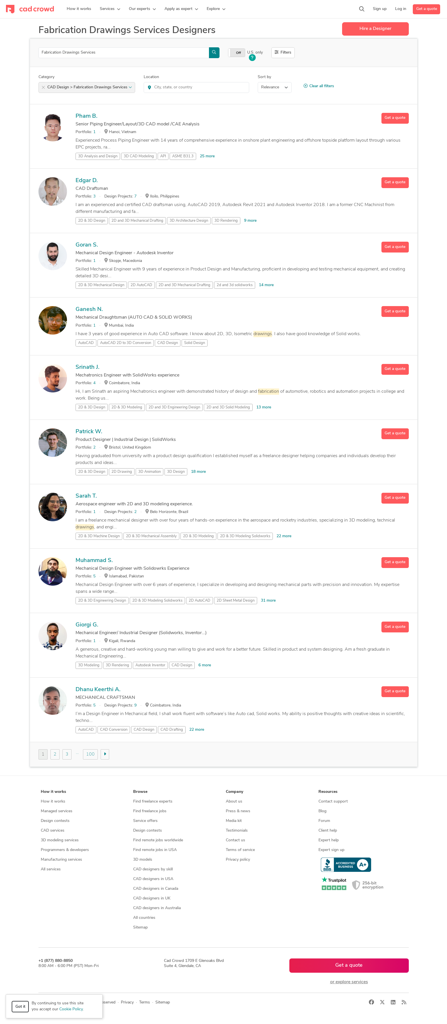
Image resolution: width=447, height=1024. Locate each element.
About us (234, 801)
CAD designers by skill (153, 869)
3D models (142, 860)
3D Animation (149, 472)
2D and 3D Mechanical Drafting (137, 221)
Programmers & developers (65, 850)
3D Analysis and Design (97, 156)
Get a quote (426, 9)
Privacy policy (238, 860)
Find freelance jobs (149, 811)
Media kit (234, 821)
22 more (284, 536)
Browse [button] (140, 792)
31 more (268, 600)
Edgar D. (87, 181)
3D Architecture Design (189, 221)
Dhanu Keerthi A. (98, 690)
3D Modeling (88, 665)
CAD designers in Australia (157, 908)
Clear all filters (319, 86)
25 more (207, 156)
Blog (322, 811)
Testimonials (237, 830)
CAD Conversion (113, 730)
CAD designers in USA (153, 879)
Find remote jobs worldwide (158, 840)
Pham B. (86, 116)
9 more (250, 221)
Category (46, 77)
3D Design (176, 472)
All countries (144, 918)
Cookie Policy (71, 1009)
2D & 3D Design (91, 221)
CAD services (52, 830)
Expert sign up (331, 850)
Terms (144, 1002)
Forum (324, 821)
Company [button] (234, 792)
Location (151, 77)
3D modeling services (60, 840)
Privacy (127, 1002)
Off (238, 53)
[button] (110, 9)
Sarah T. (86, 496)
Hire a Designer (375, 29)
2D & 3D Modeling (126, 407)
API (163, 156)
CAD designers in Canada (155, 889)
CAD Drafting (171, 730)
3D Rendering (226, 221)
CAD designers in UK (151, 898)
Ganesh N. (89, 309)
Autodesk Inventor (150, 665)
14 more (266, 285)
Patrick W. (89, 432)
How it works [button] (53, 792)
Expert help (328, 840)
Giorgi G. (87, 625)
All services (51, 869)
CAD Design (167, 343)
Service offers (145, 821)
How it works (53, 801)
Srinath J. (87, 367)
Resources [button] (328, 792)
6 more (204, 665)
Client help (327, 830)
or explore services (349, 982)
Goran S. (87, 245)
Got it (20, 1007)
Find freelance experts (152, 801)
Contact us (235, 840)
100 (90, 754)
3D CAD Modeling (139, 156)
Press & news (238, 811)
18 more (198, 472)
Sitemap (140, 927)
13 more (263, 407)
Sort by (264, 77)
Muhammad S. (94, 560)
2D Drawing (121, 472)
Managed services (56, 811)
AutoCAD (86, 343)
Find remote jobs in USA (155, 850)
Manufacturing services (61, 860)
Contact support (333, 801)
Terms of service (240, 850)
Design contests (55, 821)
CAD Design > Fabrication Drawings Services (89, 87)
